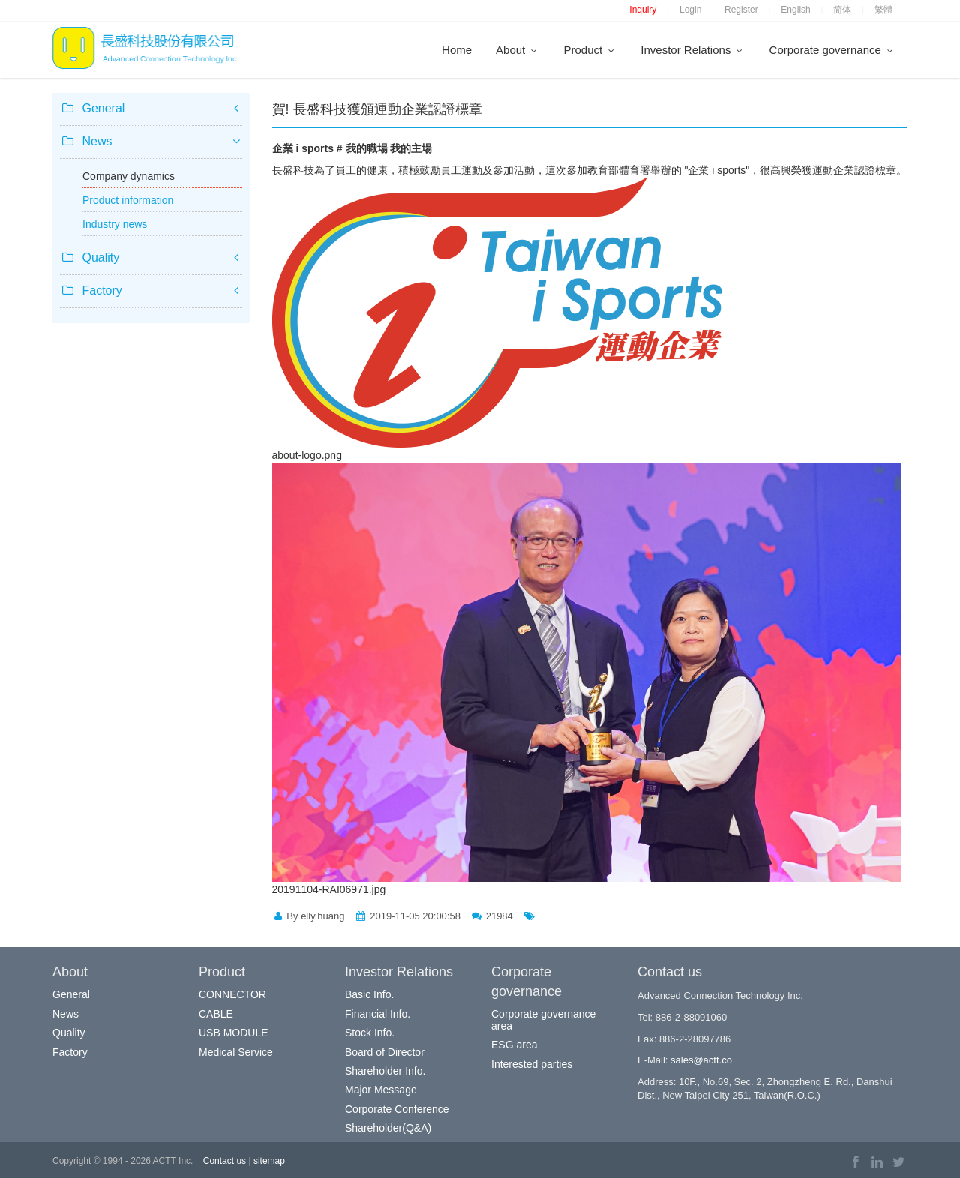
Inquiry (642, 9)
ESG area (514, 1045)
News (65, 1014)
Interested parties (531, 1064)
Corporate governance (833, 49)
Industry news (114, 224)
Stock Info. (369, 1033)
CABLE (216, 1014)
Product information (127, 200)
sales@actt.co (701, 1060)
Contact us (224, 1161)
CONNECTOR (232, 994)
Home (457, 49)
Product (589, 49)
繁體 (883, 9)
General (71, 994)
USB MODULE (233, 1033)
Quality (69, 1033)
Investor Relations (692, 49)
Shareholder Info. (385, 1071)
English (795, 9)
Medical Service (236, 1052)
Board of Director (384, 1052)
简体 (842, 9)
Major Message (381, 1090)
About (517, 49)
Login (690, 9)
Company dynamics (128, 176)
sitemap (269, 1161)
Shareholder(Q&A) (388, 1128)
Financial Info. (377, 1014)
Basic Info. (369, 994)
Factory (70, 1052)
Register (741, 9)
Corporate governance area (543, 1019)
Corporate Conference (397, 1109)
